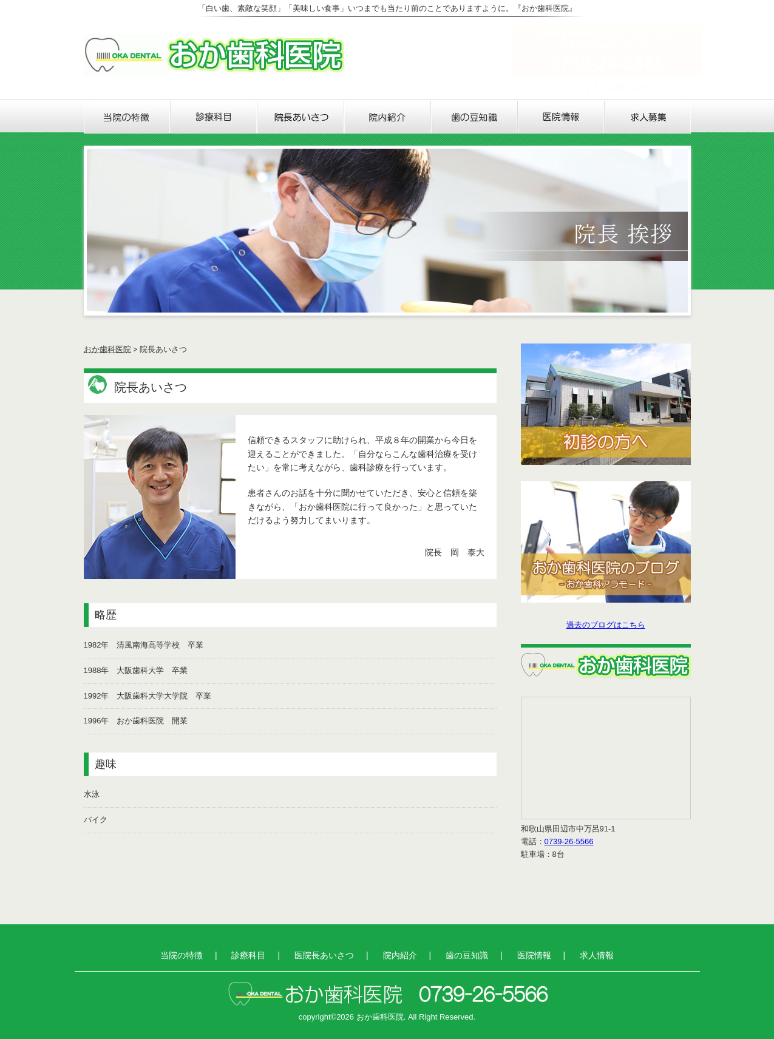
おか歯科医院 (107, 349)
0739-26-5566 (569, 841)
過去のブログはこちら (605, 624)
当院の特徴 (127, 117)
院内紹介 (387, 117)
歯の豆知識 (474, 117)
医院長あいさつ (300, 117)
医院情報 (561, 117)
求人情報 (648, 117)
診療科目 (214, 117)
